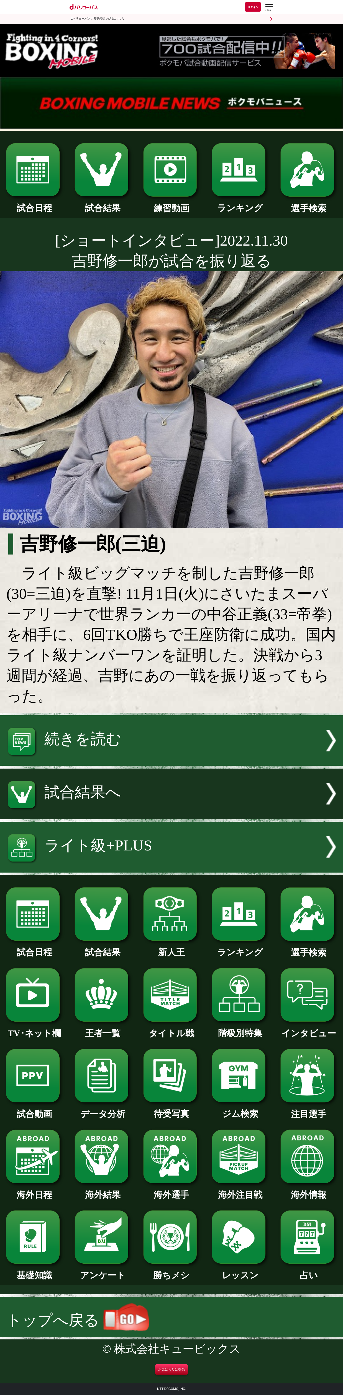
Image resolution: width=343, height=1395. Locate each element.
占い (309, 1270)
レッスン (240, 1270)
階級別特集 (240, 1028)
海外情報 (309, 1190)
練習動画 (171, 203)
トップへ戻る (77, 1320)
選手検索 (309, 203)
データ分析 (103, 1109)
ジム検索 (240, 1109)
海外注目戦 (240, 1190)
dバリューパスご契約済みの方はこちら (97, 18)
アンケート (103, 1270)
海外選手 (171, 1190)
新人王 (171, 947)
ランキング (240, 203)
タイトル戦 (171, 1028)
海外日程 (34, 1190)
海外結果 (103, 1190)
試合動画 (34, 1109)
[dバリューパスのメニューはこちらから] (268, 7)
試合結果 (103, 203)
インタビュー (309, 1028)
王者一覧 (103, 1028)
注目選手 (309, 1109)
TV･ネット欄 (34, 1028)
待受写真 (171, 1109)
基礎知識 (34, 1270)
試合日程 (34, 203)
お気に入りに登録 (171, 1369)
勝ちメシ (171, 1270)
